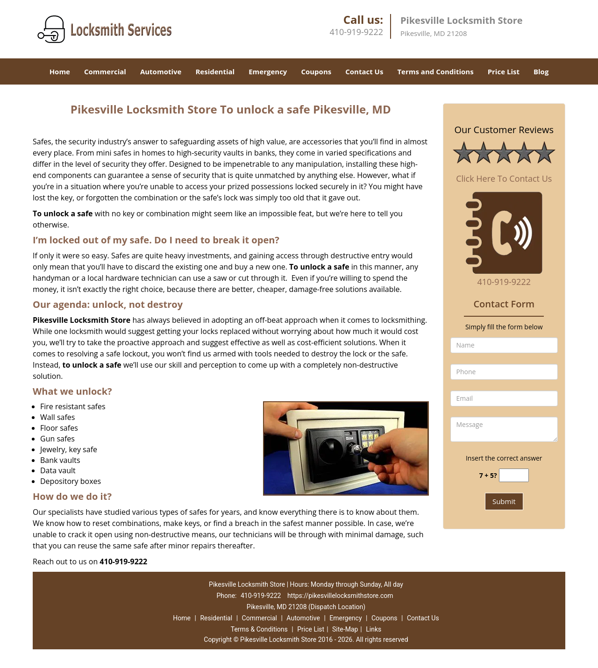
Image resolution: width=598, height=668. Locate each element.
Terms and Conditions (435, 71)
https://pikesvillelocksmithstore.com (340, 595)
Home (60, 71)
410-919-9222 (356, 31)
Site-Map (345, 629)
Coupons (316, 71)
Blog (541, 71)
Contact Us (364, 71)
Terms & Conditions (259, 629)
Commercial (105, 71)
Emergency (268, 71)
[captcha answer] (514, 475)
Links (373, 629)
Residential (215, 71)
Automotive (161, 71)
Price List (504, 71)
